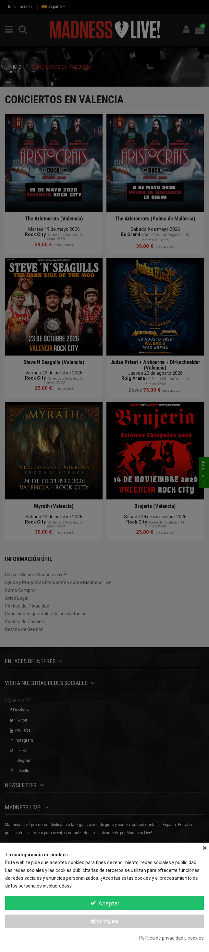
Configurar (104, 921)
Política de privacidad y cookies (171, 938)
